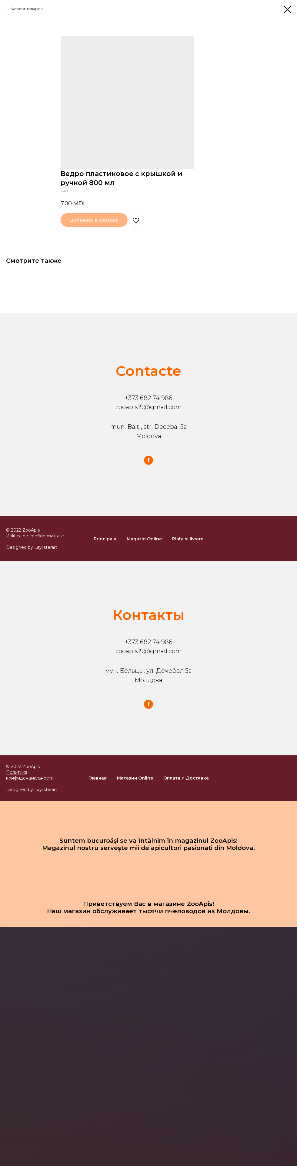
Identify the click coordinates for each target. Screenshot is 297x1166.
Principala (105, 539)
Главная (97, 778)
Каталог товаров (27, 8)
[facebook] (148, 460)
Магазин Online (135, 778)
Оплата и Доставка (186, 778)
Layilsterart (45, 547)
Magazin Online (144, 539)
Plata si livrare (187, 539)
